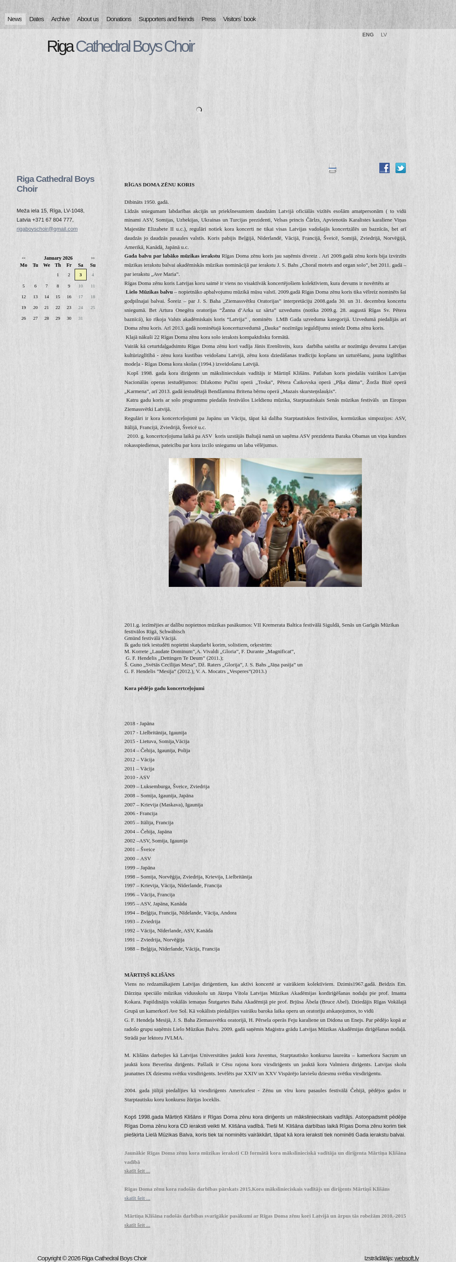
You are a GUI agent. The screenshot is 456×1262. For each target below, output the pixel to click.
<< (23, 258)
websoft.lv (407, 1258)
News (14, 18)
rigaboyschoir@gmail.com (47, 229)
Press (208, 18)
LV (384, 34)
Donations (118, 18)
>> (93, 258)
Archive (60, 18)
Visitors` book (239, 18)
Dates (36, 18)
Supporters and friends (166, 18)
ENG (368, 34)
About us (88, 18)
